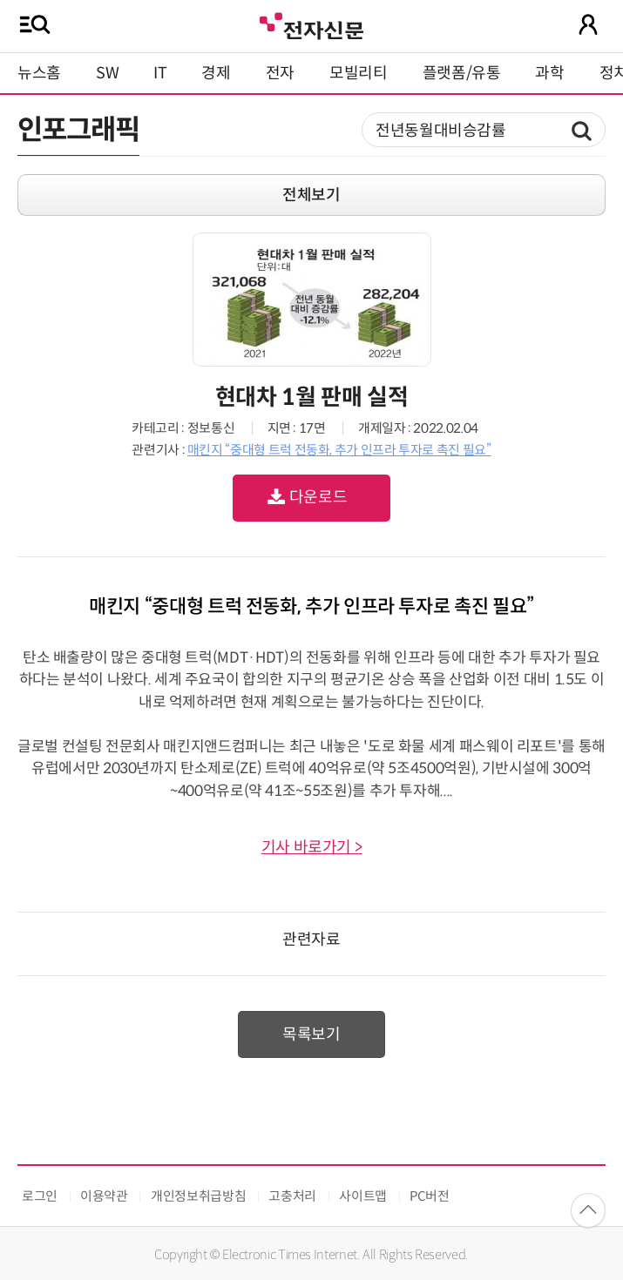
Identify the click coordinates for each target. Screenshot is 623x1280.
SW (107, 73)
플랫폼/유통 (462, 73)
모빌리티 (358, 73)
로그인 (40, 1196)
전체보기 (311, 195)
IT (159, 73)
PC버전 (430, 1196)
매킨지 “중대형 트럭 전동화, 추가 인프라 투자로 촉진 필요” (339, 449)
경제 (215, 73)
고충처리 (292, 1196)
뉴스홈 (39, 73)
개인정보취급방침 (198, 1196)
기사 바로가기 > (311, 847)
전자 (280, 73)
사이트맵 (363, 1196)
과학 (549, 73)
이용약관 (104, 1196)
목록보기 (311, 1034)
